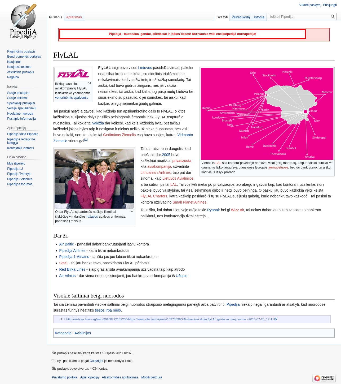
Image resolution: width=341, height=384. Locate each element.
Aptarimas (74, 17)
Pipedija (233, 304)
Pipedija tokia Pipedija (22, 134)
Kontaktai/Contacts (20, 148)
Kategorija (63, 333)
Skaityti (222, 17)
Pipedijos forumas (19, 184)
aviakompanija (159, 166)
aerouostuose (278, 167)
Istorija (259, 17)
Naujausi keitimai (19, 67)
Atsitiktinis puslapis (20, 72)
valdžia (98, 123)
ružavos (92, 216)
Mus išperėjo (16, 163)
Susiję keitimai (17, 98)
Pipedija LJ (15, 169)
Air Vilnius (67, 276)
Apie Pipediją (89, 377)
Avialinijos (82, 333)
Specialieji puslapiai (21, 103)
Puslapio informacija (21, 118)
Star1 (63, 263)
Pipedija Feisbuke (19, 179)
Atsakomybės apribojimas (120, 377)
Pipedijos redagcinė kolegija (21, 141)
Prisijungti (330, 5)
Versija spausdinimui (21, 108)
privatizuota (181, 160)
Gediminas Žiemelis (119, 135)
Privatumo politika (64, 377)
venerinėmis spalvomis (71, 98)
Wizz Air (237, 210)
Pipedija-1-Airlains (74, 256)
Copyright (96, 361)
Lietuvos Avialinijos (177, 178)
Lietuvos (145, 68)
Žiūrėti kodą (241, 17)
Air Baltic (66, 244)
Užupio (182, 276)
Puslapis (55, 17)
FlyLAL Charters (154, 196)
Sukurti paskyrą (310, 5)
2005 (166, 155)
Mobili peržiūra (151, 377)
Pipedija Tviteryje (19, 174)
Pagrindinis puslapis (21, 51)
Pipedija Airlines (72, 250)
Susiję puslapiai (18, 93)
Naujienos (14, 62)
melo (117, 310)
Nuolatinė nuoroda (20, 113)
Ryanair (213, 210)
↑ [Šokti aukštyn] (64, 319)
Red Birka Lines (72, 269)
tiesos (100, 310)
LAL (218, 163)
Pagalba (13, 77)
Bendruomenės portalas (24, 56)
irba (109, 310)
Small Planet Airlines (189, 202)
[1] (86, 139)
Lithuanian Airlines (156, 172)
